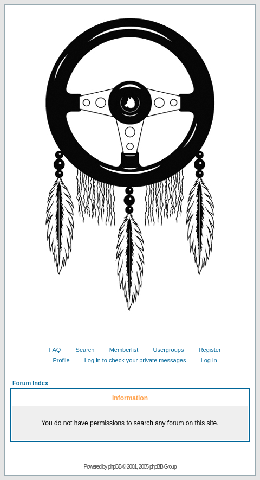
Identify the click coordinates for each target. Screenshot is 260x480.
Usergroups (164, 350)
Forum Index (30, 383)
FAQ (51, 350)
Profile (56, 360)
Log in (205, 360)
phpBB (114, 467)
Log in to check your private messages (131, 360)
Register (206, 350)
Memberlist (120, 350)
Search (81, 350)
